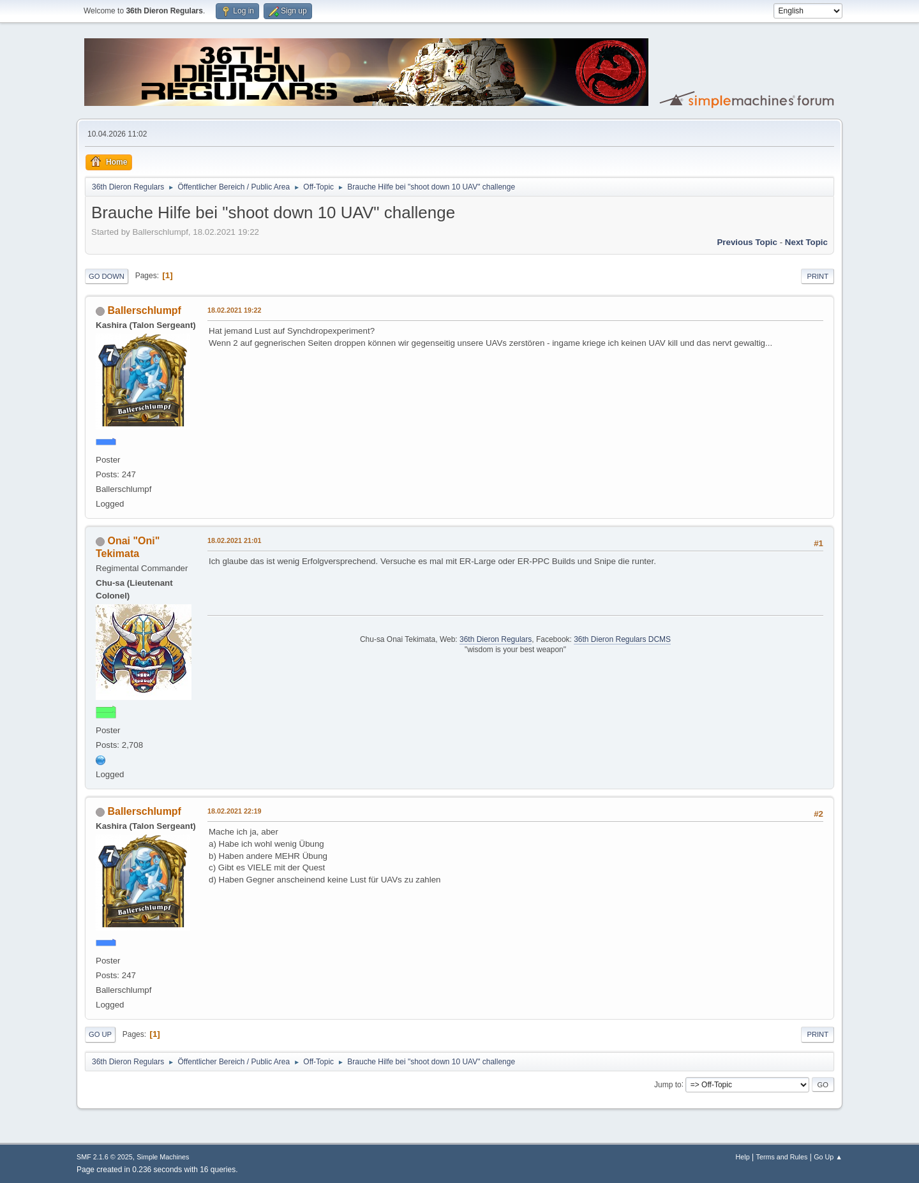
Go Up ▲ (828, 1157)
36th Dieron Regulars (495, 639)
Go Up (100, 1034)
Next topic (806, 242)
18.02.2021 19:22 (234, 310)
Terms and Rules (782, 1157)
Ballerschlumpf (144, 310)
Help (743, 1157)
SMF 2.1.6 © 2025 (105, 1157)
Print (817, 276)
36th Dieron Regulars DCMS (622, 639)
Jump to (668, 1084)
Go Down (106, 276)
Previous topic (747, 242)
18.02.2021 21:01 (234, 540)
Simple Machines (163, 1157)
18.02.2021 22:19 (234, 811)
